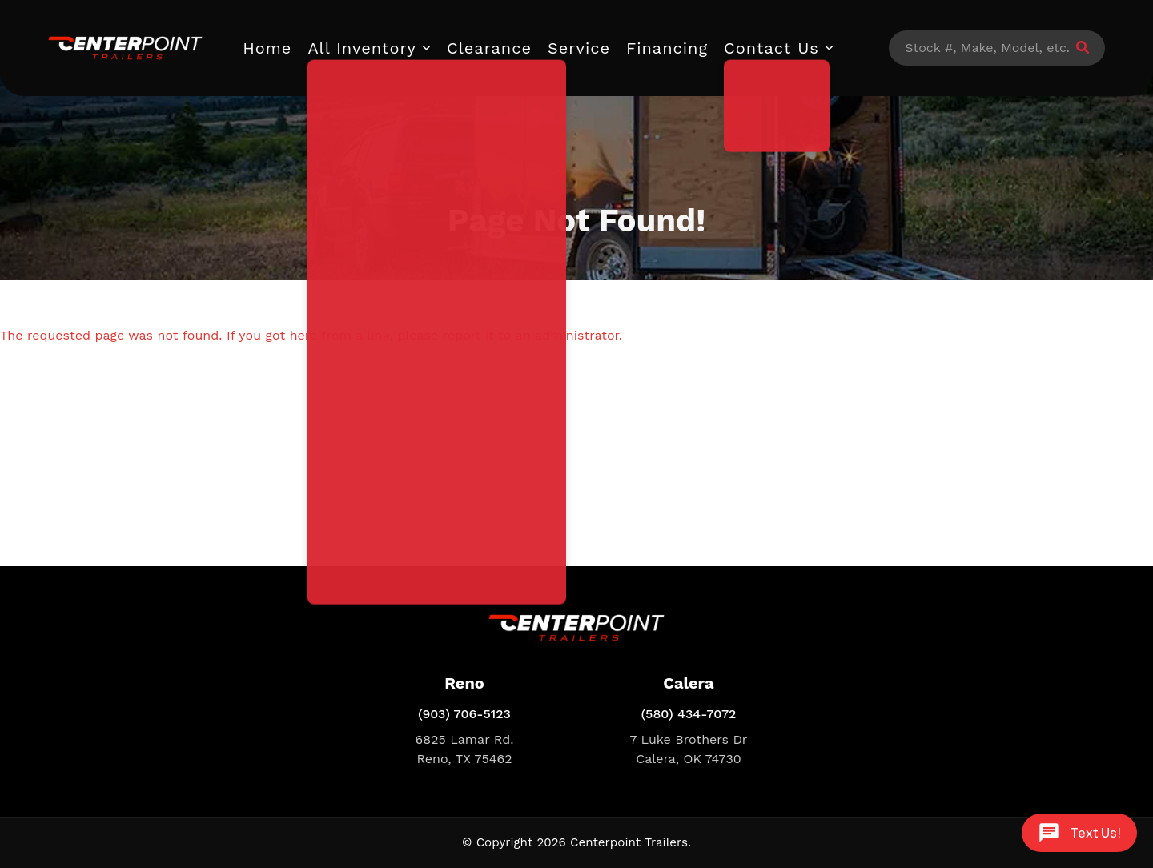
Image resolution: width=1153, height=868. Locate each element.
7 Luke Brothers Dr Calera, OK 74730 (689, 749)
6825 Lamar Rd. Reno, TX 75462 (465, 749)
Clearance (489, 48)
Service (579, 48)
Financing (667, 48)
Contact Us (771, 48)
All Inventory (361, 48)
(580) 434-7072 (689, 713)
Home (267, 48)
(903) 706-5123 (464, 713)
